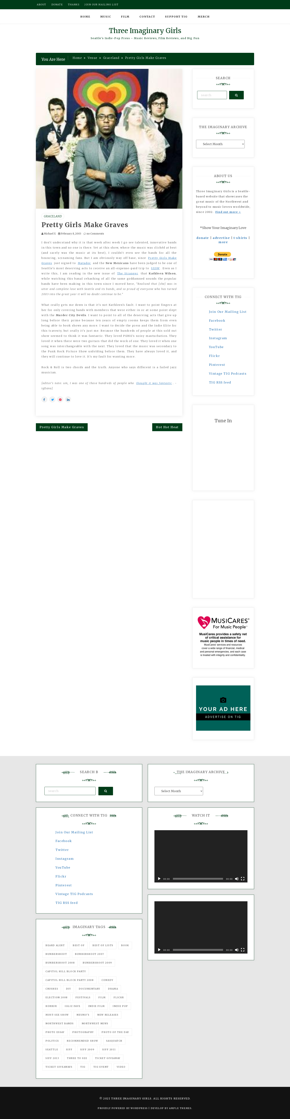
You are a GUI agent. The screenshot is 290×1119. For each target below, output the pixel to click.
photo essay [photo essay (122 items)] (55, 1032)
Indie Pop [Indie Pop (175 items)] (120, 1006)
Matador (84, 263)
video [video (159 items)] (121, 1066)
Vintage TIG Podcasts (228, 373)
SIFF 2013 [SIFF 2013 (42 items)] (52, 1058)
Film (125, 16)
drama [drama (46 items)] (113, 988)
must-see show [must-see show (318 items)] (57, 1014)
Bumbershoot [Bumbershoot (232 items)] (56, 954)
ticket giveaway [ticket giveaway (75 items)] (107, 1058)
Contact (147, 16)
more (223, 242)
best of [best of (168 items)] (79, 945)
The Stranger (127, 273)
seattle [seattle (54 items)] (51, 1049)
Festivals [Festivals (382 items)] (82, 997)
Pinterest (217, 365)
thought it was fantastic (154, 383)
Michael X (50, 233)
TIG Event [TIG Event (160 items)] (101, 1066)
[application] (200, 856)
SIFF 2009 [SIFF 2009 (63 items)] (87, 1049)
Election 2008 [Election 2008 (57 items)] (56, 997)
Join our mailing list (102, 4)
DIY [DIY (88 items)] (68, 988)
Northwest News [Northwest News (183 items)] (95, 1023)
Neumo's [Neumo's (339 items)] (83, 1014)
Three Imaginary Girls (145, 31)
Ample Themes (180, 1108)
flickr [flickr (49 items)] (119, 997)
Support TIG (176, 16)
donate (202, 238)
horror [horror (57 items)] (51, 1006)
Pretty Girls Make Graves (84, 225)
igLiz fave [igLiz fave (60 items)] (72, 1006)
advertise (221, 238)
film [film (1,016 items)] (102, 997)
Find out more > (228, 212)
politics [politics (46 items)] (52, 1040)
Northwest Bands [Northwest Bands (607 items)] (59, 1023)
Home (85, 16)
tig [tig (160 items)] (82, 1066)
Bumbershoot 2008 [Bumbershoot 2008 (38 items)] (60, 962)
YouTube (216, 347)
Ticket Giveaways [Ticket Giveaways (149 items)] (58, 1066)
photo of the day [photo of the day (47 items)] (115, 1032)
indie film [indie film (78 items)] (96, 1006)
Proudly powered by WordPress (123, 1108)
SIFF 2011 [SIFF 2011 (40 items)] (109, 1049)
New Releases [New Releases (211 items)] (107, 1014)
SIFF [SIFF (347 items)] (69, 1049)
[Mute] (237, 879)
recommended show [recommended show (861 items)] (82, 1040)
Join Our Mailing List (228, 312)
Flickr (214, 356)
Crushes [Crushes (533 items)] (51, 988)
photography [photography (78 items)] (83, 1032)
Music (105, 16)
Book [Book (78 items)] (125, 945)
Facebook (217, 320)
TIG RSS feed (220, 382)
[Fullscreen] (243, 879)
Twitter (215, 329)
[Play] (159, 879)
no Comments (94, 233)
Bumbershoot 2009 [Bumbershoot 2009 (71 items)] (97, 962)
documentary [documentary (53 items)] (89, 988)
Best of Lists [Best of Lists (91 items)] (102, 945)
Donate (57, 4)
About (41, 4)
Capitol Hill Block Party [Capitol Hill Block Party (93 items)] (65, 971)
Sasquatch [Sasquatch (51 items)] (114, 1040)
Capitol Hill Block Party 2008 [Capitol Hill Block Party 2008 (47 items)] (69, 980)
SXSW (155, 268)
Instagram (218, 338)
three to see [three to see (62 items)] (77, 1058)
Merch (204, 16)
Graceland (53, 216)
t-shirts (240, 238)
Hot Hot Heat (167, 427)
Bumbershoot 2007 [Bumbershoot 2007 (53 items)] (89, 954)
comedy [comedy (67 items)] (107, 980)
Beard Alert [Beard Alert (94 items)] (55, 945)
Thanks (74, 4)
